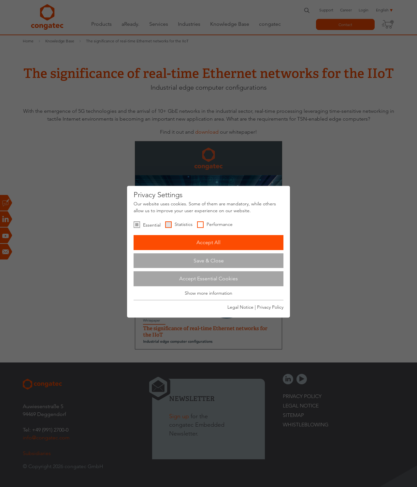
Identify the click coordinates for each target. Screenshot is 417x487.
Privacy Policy (270, 307)
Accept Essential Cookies (208, 278)
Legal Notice (240, 307)
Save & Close (209, 261)
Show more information (208, 293)
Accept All (208, 242)
